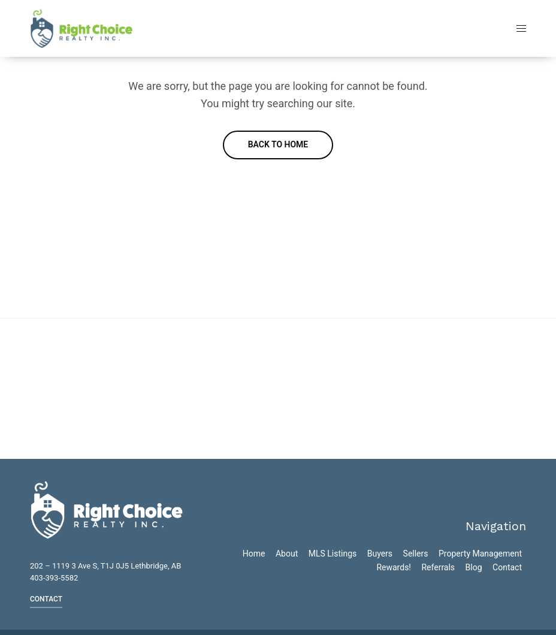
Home (254, 553)
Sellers (415, 553)
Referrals (438, 567)
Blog (474, 567)
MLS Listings (333, 553)
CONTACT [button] (46, 599)
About (287, 553)
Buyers (379, 553)
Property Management (480, 553)
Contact (507, 567)
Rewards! (393, 567)
